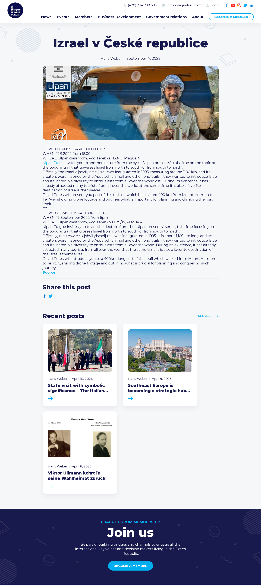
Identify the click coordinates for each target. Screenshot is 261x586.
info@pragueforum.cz (183, 5)
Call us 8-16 (216, 514)
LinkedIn (251, 5)
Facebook (227, 5)
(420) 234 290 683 (142, 5)
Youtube (233, 5)
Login (215, 5)
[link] (53, 163)
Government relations (166, 17)
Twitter (245, 5)
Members (83, 17)
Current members (173, 514)
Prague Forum (16, 11)
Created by (130, 579)
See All (205, 316)
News (46, 17)
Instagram (239, 5)
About (197, 17)
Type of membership (175, 520)
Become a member (231, 17)
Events (63, 17)
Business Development (119, 17)
